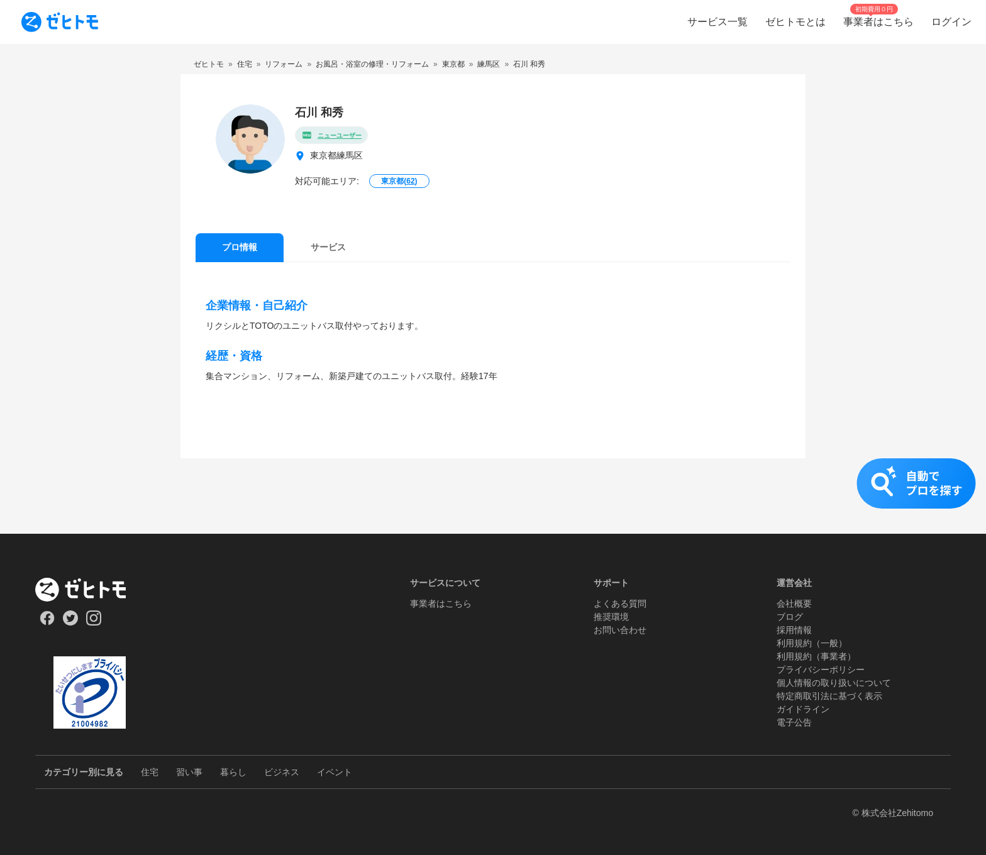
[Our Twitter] (70, 622)
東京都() (399, 181)
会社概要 (794, 603)
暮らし (233, 772)
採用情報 (794, 630)
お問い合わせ (620, 630)
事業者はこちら (441, 603)
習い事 (189, 772)
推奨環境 (611, 617)
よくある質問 (620, 603)
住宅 (149, 772)
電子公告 (794, 722)
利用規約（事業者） (816, 656)
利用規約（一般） (812, 643)
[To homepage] (59, 22)
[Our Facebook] (46, 622)
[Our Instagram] (94, 622)
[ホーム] (89, 590)
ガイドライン (803, 709)
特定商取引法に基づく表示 (829, 696)
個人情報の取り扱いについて (834, 683)
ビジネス (281, 772)
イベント (334, 772)
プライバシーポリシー (821, 670)
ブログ (790, 617)
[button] (493, 496)
